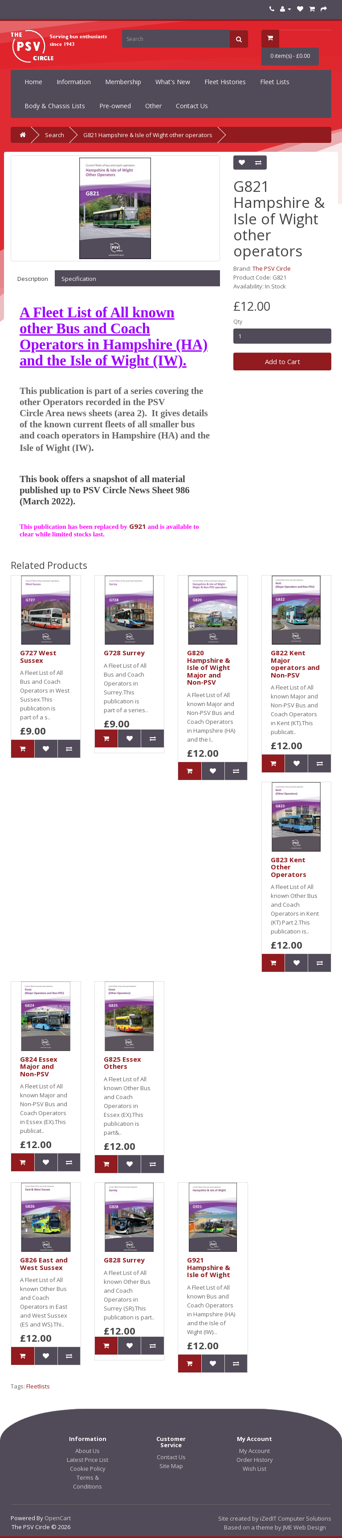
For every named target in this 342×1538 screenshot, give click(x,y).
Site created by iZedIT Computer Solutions (274, 1518)
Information (74, 81)
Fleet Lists (274, 81)
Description (32, 279)
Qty (237, 321)
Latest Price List (87, 1460)
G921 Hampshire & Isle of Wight (208, 1267)
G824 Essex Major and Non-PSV (38, 1066)
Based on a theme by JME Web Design (275, 1527)
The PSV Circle (271, 268)
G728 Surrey (124, 652)
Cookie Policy (88, 1469)
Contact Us (192, 105)
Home (33, 81)
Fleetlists (38, 1386)
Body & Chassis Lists (54, 105)
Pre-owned (115, 105)
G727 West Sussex (38, 656)
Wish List (254, 1469)
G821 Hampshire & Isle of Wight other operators (147, 135)
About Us (87, 1451)
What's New (172, 81)
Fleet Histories (225, 81)
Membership (123, 81)
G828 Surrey (124, 1259)
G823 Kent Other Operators (288, 867)
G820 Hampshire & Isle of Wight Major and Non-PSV (208, 667)
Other (153, 105)
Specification (78, 279)
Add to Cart (282, 361)
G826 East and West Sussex (44, 1263)
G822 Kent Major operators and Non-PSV (295, 663)
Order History (254, 1460)
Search (54, 135)
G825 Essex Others (122, 1063)
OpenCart (58, 1518)
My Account (254, 1451)
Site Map (171, 1466)
